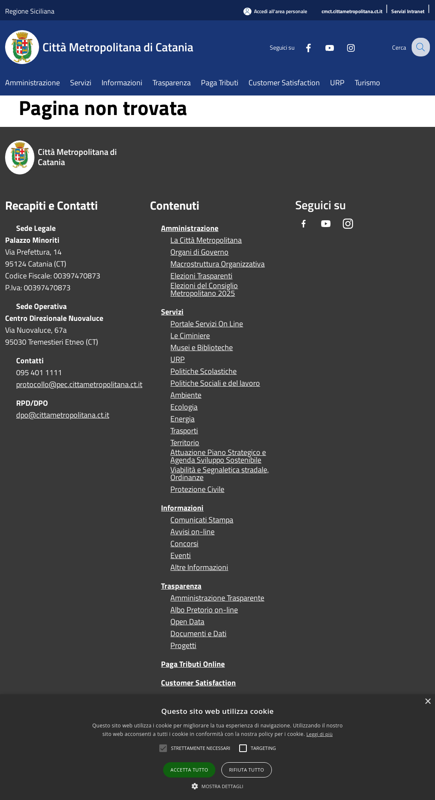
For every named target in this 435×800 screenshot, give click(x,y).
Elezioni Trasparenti (201, 276)
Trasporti (184, 431)
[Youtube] (322, 47)
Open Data (187, 622)
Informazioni (182, 508)
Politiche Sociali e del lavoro (215, 383)
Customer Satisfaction (198, 682)
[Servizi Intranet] (407, 12)
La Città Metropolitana (206, 240)
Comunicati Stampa (201, 520)
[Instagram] (344, 47)
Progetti (183, 645)
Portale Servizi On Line (206, 324)
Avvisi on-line (192, 532)
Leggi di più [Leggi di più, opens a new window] (319, 734)
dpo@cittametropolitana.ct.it (62, 415)
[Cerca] (420, 47)
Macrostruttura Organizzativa (217, 264)
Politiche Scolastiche (203, 371)
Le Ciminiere (190, 336)
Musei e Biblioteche (201, 347)
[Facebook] (301, 47)
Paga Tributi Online (193, 664)
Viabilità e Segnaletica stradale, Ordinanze (219, 473)
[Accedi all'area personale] (275, 11)
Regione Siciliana (29, 11)
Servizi (172, 311)
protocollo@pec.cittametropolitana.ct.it (79, 384)
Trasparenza (181, 586)
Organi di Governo (199, 252)
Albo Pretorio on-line (204, 610)
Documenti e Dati (198, 633)
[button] (200, 748)
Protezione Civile (197, 489)
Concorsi (184, 543)
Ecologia (184, 407)
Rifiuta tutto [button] (246, 769)
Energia (182, 419)
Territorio (184, 442)
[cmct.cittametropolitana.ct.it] (352, 12)
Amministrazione (189, 228)
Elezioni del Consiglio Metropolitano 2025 (204, 289)
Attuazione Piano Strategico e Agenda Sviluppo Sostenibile (218, 456)
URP (177, 359)
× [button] (427, 702)
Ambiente (185, 395)
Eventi (180, 555)
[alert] (217, 747)
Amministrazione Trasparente (217, 598)
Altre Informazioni (199, 567)
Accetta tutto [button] (189, 769)
